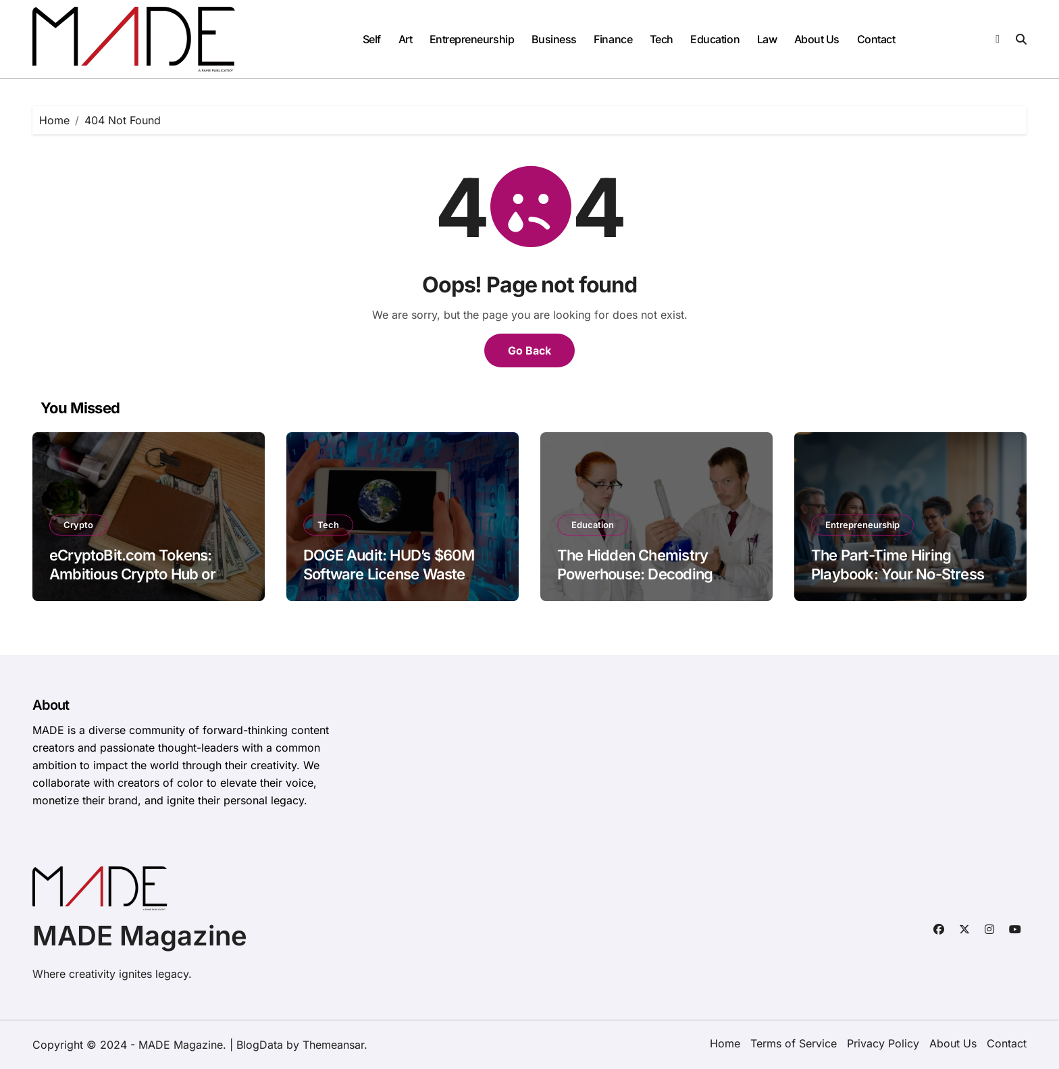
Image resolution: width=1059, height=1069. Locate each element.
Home (725, 1043)
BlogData (259, 1044)
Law (767, 39)
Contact (876, 39)
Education (715, 39)
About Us (817, 39)
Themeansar (333, 1044)
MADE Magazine (139, 935)
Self (372, 39)
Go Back (529, 350)
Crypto (78, 524)
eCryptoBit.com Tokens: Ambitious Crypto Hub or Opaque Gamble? (132, 574)
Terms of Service (793, 1043)
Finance (613, 39)
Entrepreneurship (472, 39)
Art (405, 39)
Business (554, 39)
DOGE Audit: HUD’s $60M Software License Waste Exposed (389, 574)
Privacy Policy (883, 1043)
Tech (661, 39)
